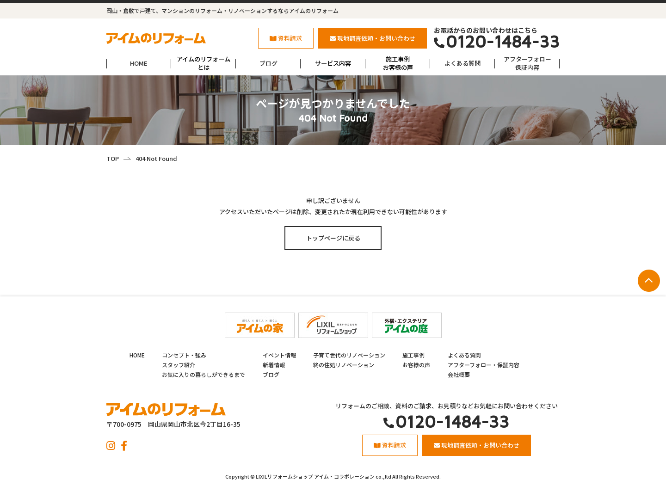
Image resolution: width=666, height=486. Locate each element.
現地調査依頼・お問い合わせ (372, 38)
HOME (139, 63)
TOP (112, 158)
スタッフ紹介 (178, 365)
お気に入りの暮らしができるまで (203, 374)
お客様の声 (416, 365)
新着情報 (274, 365)
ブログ (268, 63)
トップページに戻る (333, 238)
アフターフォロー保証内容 (527, 63)
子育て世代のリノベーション (349, 355)
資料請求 (286, 38)
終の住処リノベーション (343, 365)
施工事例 (413, 355)
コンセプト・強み (184, 355)
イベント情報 (279, 355)
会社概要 (459, 374)
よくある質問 (462, 63)
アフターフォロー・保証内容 (483, 365)
